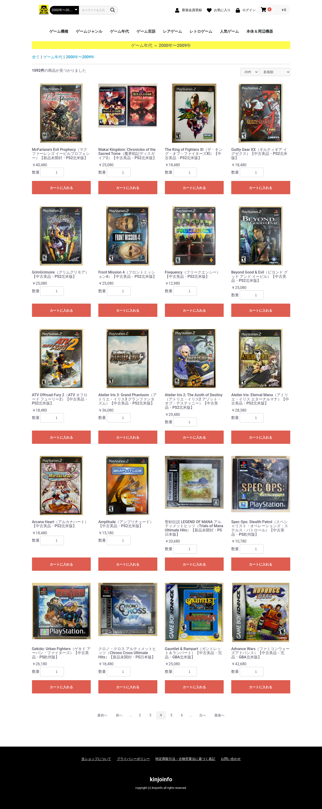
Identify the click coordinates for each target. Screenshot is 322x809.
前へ (119, 715)
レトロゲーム (201, 31)
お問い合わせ (231, 759)
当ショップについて (96, 759)
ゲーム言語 (145, 31)
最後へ (219, 715)
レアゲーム (172, 31)
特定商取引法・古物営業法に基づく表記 (185, 759)
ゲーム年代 (119, 31)
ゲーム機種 (58, 31)
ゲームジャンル (89, 31)
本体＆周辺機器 (259, 31)
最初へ (102, 715)
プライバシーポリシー (133, 759)
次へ (202, 715)
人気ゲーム (229, 31)
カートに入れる (61, 188)
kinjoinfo (161, 779)
